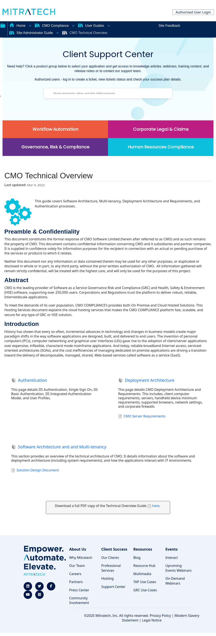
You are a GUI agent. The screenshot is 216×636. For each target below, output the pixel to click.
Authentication (29, 380)
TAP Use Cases (144, 582)
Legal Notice (152, 620)
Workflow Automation (55, 129)
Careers (75, 573)
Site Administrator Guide (31, 33)
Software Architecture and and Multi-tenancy (58, 447)
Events (171, 549)
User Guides (91, 25)
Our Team (77, 565)
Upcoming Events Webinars (178, 568)
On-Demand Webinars (175, 580)
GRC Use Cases (145, 590)
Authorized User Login (193, 12)
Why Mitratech (80, 557)
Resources (142, 549)
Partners (76, 582)
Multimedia (142, 573)
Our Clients (110, 557)
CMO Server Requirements (141, 417)
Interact (171, 557)
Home (18, 25)
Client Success (114, 549)
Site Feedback (169, 25)
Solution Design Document (35, 470)
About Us (77, 549)
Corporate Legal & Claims (161, 129)
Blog (136, 557)
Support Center (113, 586)
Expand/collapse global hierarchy (2, 25)
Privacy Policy (160, 615)
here (155, 505)
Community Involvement (79, 600)
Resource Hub (144, 565)
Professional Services (111, 568)
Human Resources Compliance (161, 147)
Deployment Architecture (146, 380)
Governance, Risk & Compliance (55, 147)
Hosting (107, 578)
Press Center (79, 590)
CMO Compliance (52, 25)
